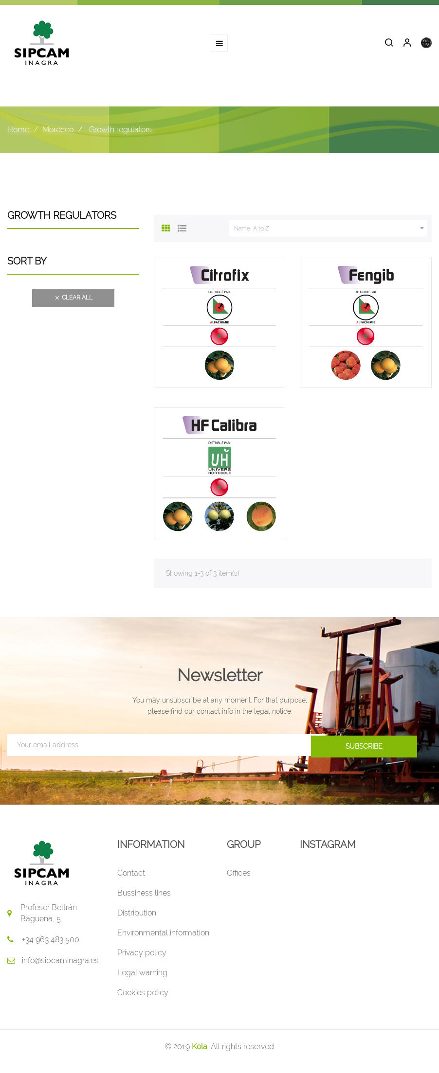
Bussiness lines (144, 894)
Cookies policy (142, 994)
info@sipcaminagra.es (60, 962)
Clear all (73, 299)
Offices (239, 874)
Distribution (136, 914)
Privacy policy (141, 954)
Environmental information (163, 934)
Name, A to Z (330, 230)
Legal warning (142, 974)
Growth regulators (61, 217)
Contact (131, 874)
